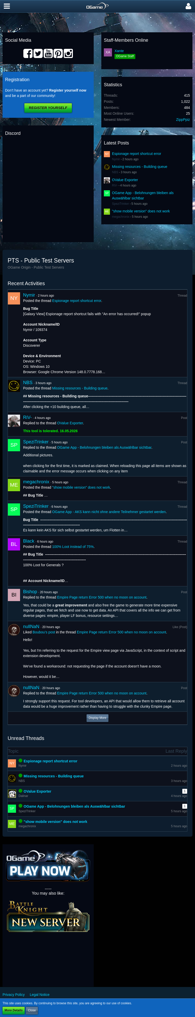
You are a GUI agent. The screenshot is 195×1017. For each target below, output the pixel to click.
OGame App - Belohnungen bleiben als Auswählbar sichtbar (104, 447)
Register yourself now (67, 90)
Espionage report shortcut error (136, 154)
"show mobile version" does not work (141, 211)
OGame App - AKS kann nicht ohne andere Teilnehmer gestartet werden (109, 512)
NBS (115, 172)
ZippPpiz (183, 120)
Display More (97, 718)
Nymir (116, 159)
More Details (14, 1010)
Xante (119, 51)
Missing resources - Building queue (139, 167)
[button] (7, 6)
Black (28, 541)
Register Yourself (48, 108)
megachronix (120, 217)
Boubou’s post (43, 632)
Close (32, 1010)
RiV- (115, 185)
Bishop (30, 591)
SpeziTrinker (120, 204)
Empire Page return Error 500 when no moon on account (102, 597)
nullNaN (31, 626)
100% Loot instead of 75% (72, 547)
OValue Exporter (125, 180)
